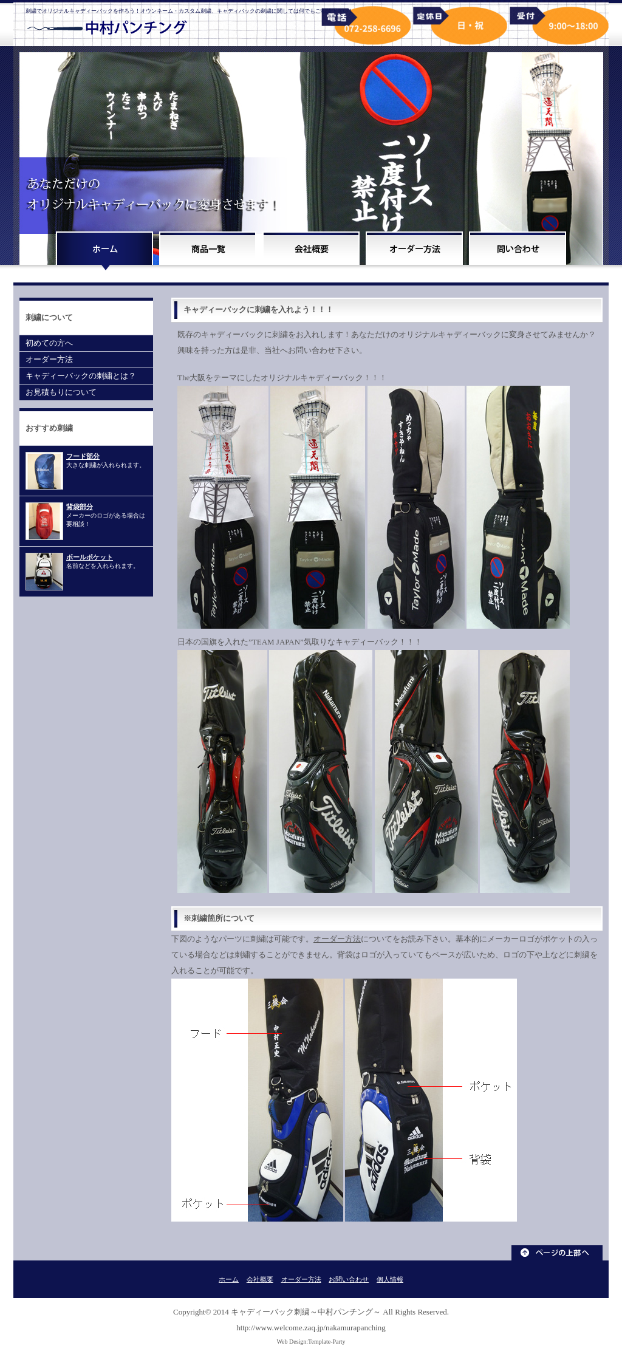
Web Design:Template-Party (310, 1341)
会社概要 (260, 1279)
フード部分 (83, 456)
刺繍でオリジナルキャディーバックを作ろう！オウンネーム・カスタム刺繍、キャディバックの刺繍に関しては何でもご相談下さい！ (190, 11)
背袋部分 (79, 506)
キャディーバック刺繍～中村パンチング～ (306, 1311)
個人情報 (390, 1279)
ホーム (229, 1279)
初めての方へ (49, 342)
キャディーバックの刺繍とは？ (81, 375)
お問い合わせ (349, 1279)
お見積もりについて (61, 392)
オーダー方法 (337, 938)
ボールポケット (89, 557)
